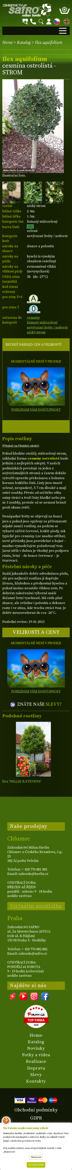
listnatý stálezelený (42, 322)
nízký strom (36, 332)
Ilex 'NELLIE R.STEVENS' (21, 781)
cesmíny (33, 317)
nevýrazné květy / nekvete (47, 327)
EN (66, 21)
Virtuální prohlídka (36, 906)
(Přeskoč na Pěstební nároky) (20, 445)
